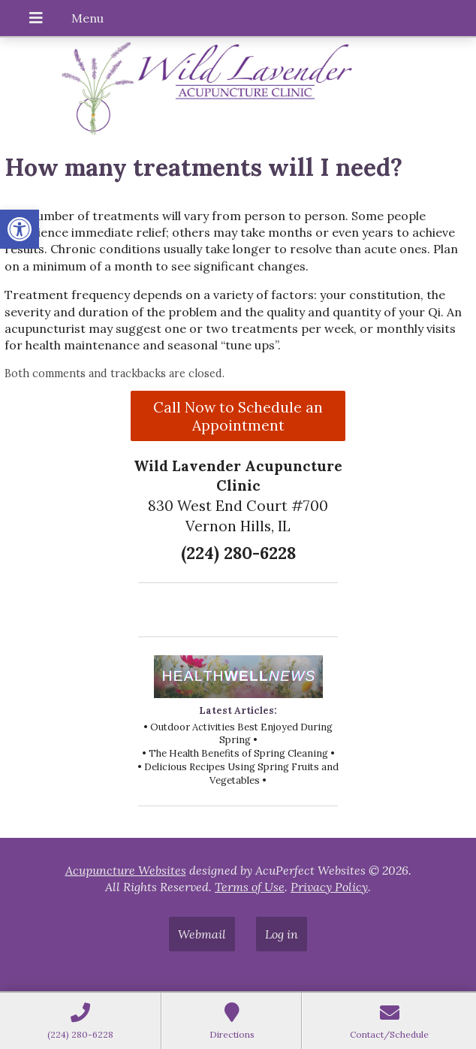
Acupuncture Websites (125, 870)
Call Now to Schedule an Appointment (238, 416)
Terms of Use (250, 886)
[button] (19, 229)
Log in (281, 934)
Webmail (202, 934)
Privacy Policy (329, 886)
